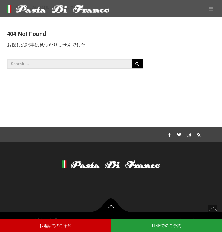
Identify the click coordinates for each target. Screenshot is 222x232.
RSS (198, 133)
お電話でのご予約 (55, 225)
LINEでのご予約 (166, 225)
